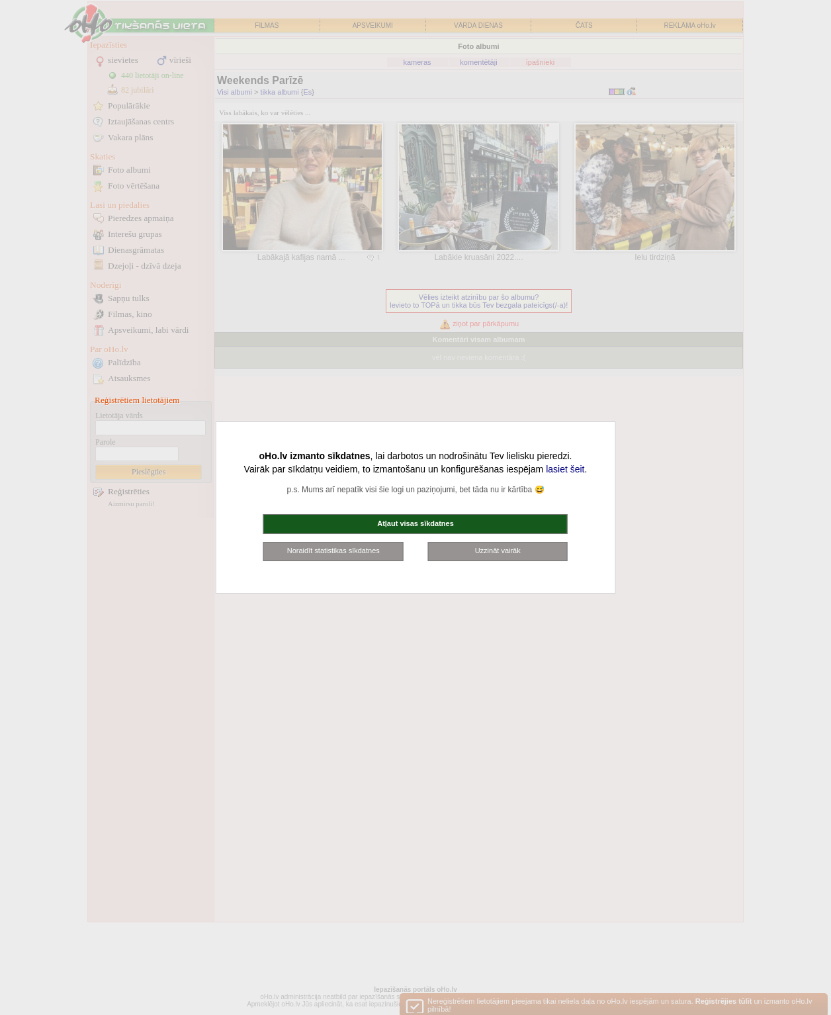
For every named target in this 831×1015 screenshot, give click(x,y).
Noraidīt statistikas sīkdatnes (333, 550)
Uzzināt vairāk (498, 550)
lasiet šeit (565, 469)
